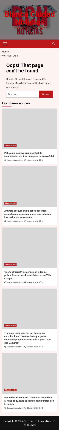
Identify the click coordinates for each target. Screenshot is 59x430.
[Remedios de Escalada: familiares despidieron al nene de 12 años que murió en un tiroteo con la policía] (29, 373)
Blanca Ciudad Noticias (29, 18)
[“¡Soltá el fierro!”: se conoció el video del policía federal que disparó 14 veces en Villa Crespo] (29, 247)
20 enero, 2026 (32, 160)
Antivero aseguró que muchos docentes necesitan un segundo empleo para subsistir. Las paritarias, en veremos (28, 214)
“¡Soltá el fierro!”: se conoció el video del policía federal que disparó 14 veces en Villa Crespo (27, 275)
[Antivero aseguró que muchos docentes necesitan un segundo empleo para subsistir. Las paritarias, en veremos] (29, 186)
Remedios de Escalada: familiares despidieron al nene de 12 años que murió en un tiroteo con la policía (29, 400)
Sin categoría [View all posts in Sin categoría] (10, 145)
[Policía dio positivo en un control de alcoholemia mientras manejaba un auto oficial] (29, 129)
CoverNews (45, 420)
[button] (5, 43)
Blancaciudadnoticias (15, 160)
